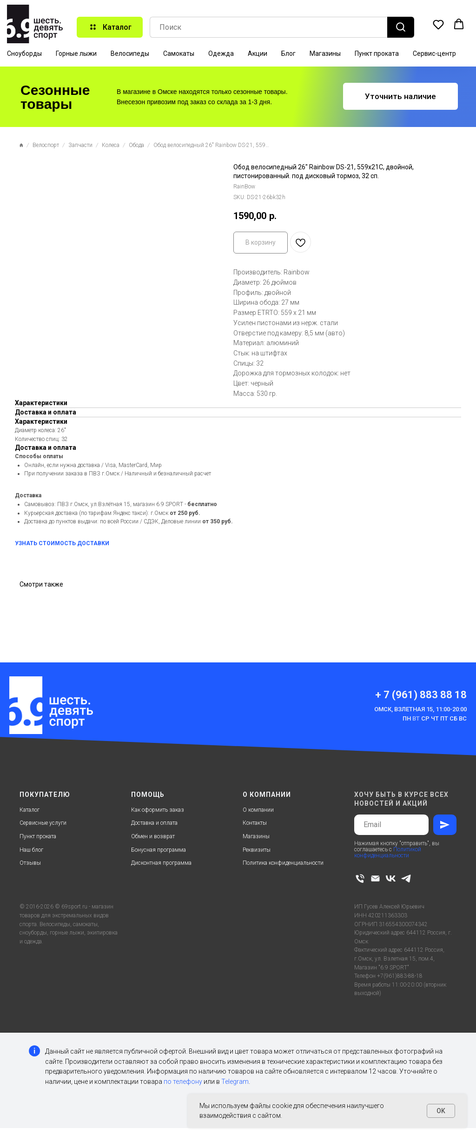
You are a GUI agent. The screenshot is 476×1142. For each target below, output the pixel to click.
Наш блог (31, 850)
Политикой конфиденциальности (387, 852)
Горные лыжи (76, 53)
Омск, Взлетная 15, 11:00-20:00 (420, 709)
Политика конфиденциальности (283, 863)
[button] (438, 24)
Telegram (235, 1081)
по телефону (183, 1081)
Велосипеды (130, 53)
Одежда (221, 53)
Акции (257, 53)
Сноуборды (24, 53)
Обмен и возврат (153, 836)
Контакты (255, 823)
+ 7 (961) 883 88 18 (421, 695)
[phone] (360, 878)
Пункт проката (377, 53)
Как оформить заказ (157, 810)
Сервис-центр (434, 53)
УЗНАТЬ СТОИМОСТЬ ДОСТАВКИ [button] (62, 543)
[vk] (391, 878)
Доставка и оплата (154, 823)
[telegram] (406, 878)
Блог (288, 53)
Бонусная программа (158, 850)
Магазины (325, 53)
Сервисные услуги (43, 823)
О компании (258, 810)
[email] (375, 878)
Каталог (30, 810)
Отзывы (30, 863)
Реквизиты (257, 850)
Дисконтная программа (161, 863)
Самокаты (178, 53)
